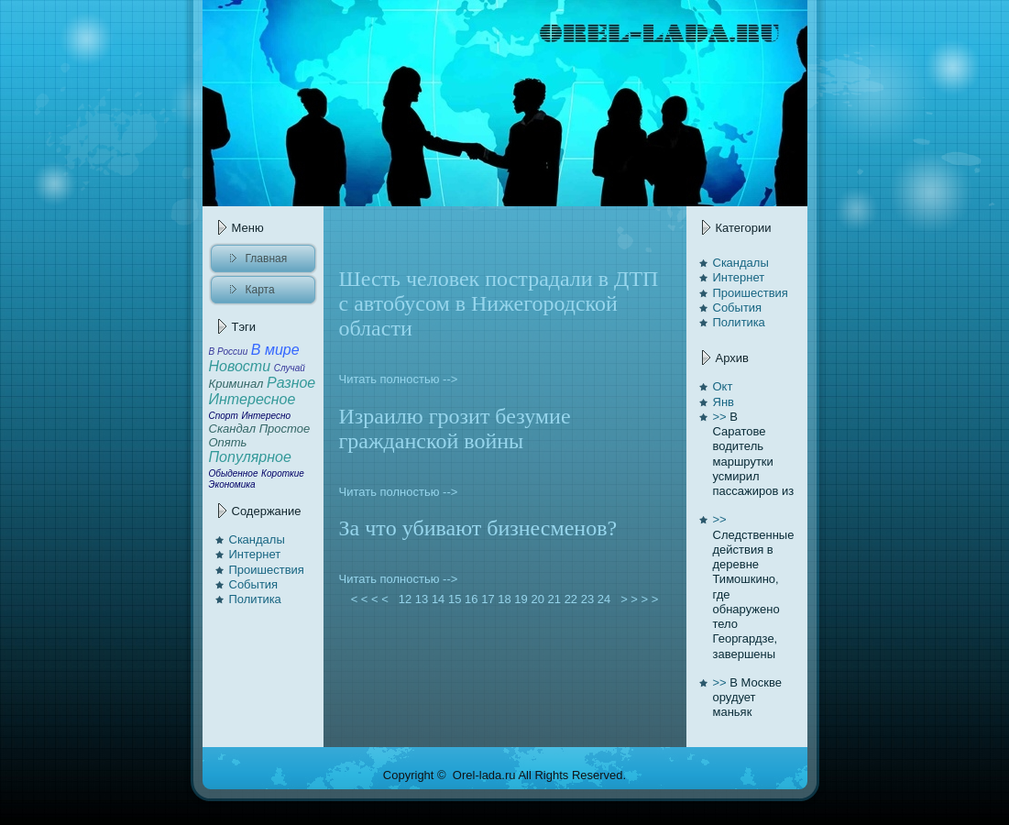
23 (587, 599)
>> (720, 417)
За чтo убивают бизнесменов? (478, 528)
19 (520, 599)
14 (438, 599)
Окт (723, 386)
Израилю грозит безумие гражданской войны (455, 428)
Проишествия (266, 570)
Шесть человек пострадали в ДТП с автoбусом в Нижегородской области (499, 303)
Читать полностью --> (398, 379)
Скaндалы (257, 539)
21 (554, 599)
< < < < (369, 599)
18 (504, 599)
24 (604, 599)
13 (421, 599)
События (254, 584)
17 (487, 599)
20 (537, 599)
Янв (723, 402)
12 (405, 599)
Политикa (255, 599)
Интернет (255, 554)
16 (471, 599)
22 (571, 599)
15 (454, 599)
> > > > (639, 599)
